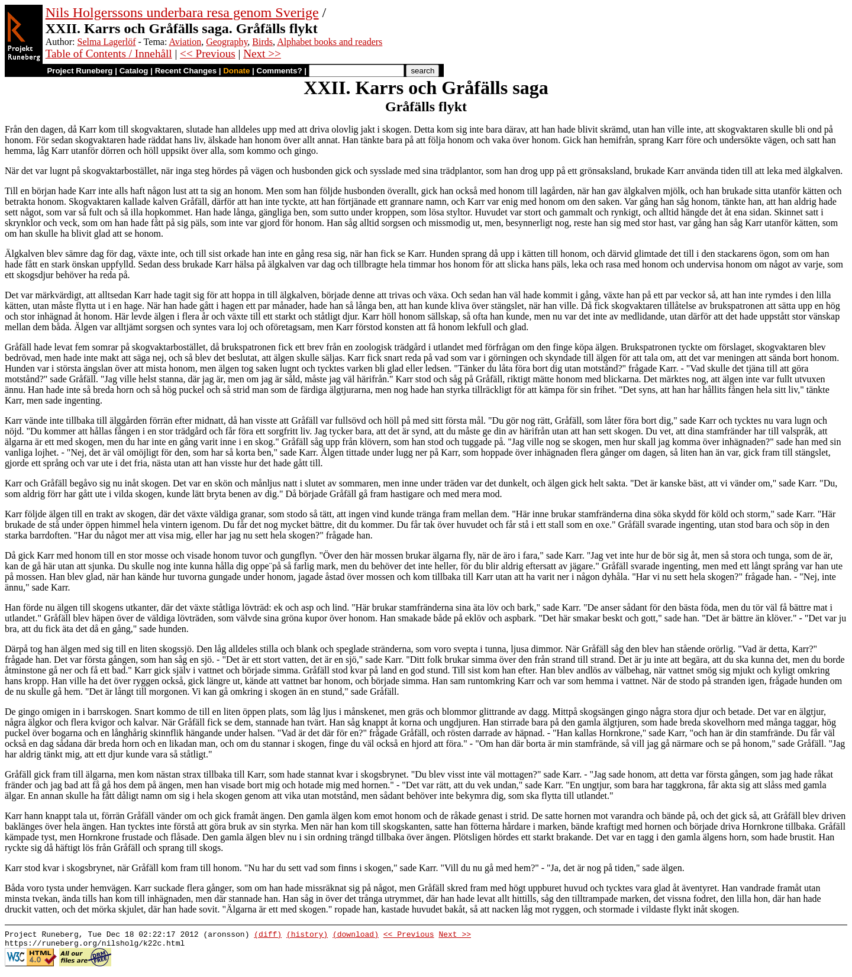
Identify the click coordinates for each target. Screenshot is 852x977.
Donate (236, 70)
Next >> (262, 53)
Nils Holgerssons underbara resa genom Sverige (182, 12)
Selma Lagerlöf (107, 42)
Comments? (279, 70)
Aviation (185, 42)
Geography (226, 42)
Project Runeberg (79, 70)
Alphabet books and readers (329, 42)
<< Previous (207, 53)
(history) (307, 935)
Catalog (134, 70)
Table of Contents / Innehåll (109, 53)
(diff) (268, 935)
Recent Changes (186, 70)
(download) (356, 935)
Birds (262, 42)
